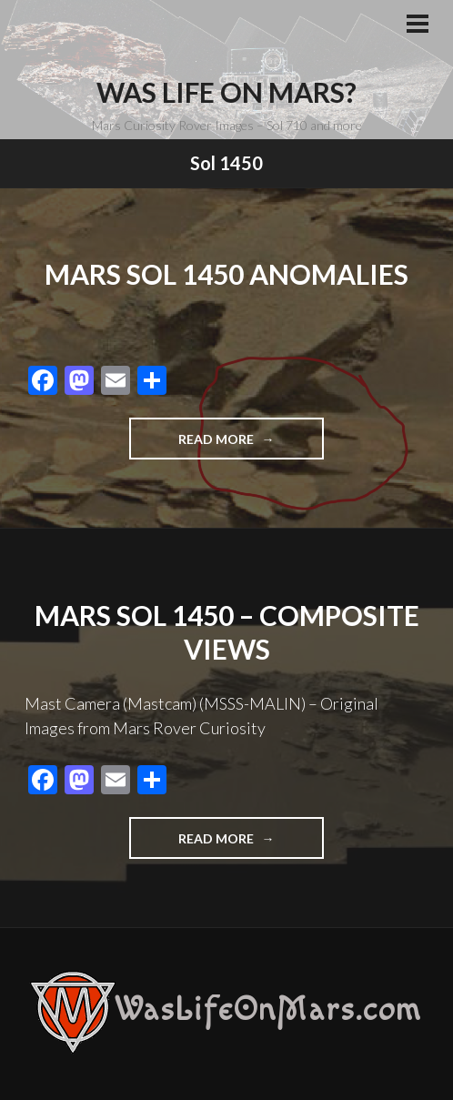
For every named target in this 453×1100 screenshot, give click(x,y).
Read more (250, 444)
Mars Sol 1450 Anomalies (226, 273)
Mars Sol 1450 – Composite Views (227, 632)
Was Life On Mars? (226, 92)
